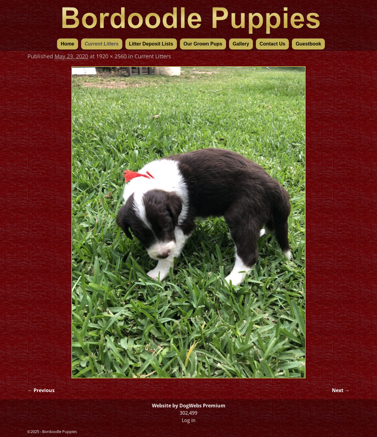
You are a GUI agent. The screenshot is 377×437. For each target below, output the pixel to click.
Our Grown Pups (203, 43)
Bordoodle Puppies (59, 431)
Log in (189, 420)
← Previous (41, 390)
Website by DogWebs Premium (188, 405)
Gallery (241, 43)
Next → (341, 390)
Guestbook (308, 43)
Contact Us (272, 43)
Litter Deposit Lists (151, 43)
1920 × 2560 (111, 56)
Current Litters (102, 43)
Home (67, 43)
